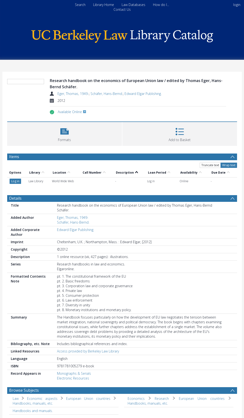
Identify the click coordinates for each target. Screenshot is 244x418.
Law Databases (133, 4)
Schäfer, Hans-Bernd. (107, 93)
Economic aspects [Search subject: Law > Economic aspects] (42, 398)
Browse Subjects (24, 390)
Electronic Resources (73, 378)
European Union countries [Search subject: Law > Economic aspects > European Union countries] (88, 398)
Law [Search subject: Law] (16, 398)
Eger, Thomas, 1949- (73, 93)
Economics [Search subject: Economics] (136, 398)
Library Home (103, 4)
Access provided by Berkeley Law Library (88, 351)
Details (15, 198)
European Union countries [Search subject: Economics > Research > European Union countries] (202, 398)
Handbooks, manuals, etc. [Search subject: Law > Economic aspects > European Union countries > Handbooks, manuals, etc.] (33, 403)
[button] (64, 133)
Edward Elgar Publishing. (143, 93)
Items (14, 156)
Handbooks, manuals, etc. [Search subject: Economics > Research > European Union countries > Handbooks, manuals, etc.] (148, 403)
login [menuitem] (236, 4)
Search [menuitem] (80, 4)
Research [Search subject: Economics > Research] (162, 398)
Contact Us (122, 9)
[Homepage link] (122, 35)
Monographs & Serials (74, 373)
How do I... (161, 4)
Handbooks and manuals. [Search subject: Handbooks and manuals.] (33, 410)
